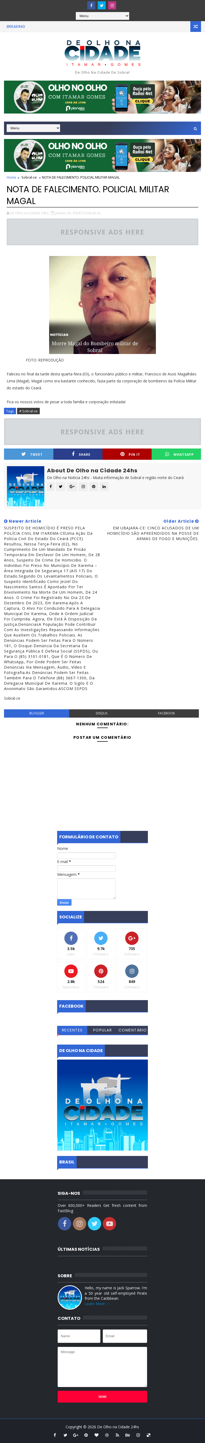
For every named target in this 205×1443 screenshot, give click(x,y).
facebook (166, 713)
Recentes (72, 1030)
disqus (101, 713)
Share (81, 454)
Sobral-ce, (93, 212)
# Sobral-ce (28, 411)
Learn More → (97, 1303)
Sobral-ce (29, 177)
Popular (102, 1030)
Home (11, 177)
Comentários (133, 1030)
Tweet (32, 454)
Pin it (130, 454)
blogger (36, 713)
